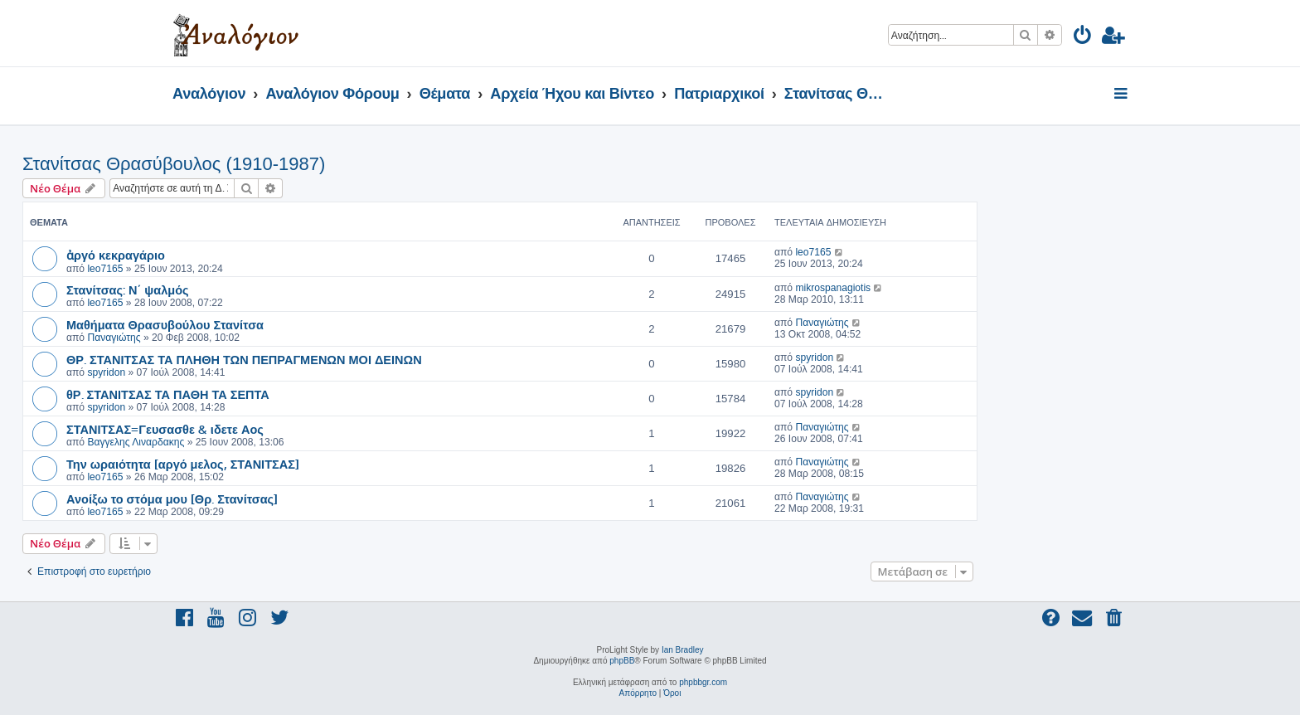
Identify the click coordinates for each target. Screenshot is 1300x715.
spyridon (106, 372)
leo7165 (105, 269)
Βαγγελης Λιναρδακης (135, 442)
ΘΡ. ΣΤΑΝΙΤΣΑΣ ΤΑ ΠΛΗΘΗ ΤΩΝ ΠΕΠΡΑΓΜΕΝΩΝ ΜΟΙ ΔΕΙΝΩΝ (244, 359)
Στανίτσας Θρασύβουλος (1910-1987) (173, 163)
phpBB (621, 660)
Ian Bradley (683, 649)
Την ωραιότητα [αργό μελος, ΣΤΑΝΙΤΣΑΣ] (182, 463)
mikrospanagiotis (833, 288)
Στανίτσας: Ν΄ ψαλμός (127, 289)
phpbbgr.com (703, 682)
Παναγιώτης (113, 337)
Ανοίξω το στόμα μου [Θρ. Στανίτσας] (172, 498)
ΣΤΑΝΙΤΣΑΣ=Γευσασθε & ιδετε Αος (165, 428)
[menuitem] (1083, 38)
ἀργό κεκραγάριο (115, 254)
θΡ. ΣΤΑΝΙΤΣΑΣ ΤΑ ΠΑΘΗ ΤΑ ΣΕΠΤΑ (167, 394)
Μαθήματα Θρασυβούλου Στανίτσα (165, 324)
